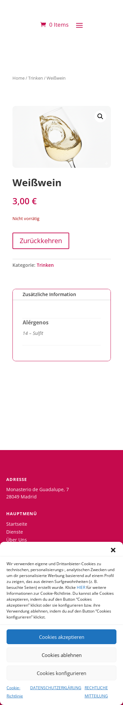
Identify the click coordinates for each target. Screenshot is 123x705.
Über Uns (16, 540)
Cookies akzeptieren (61, 637)
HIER (81, 587)
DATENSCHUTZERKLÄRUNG (55, 688)
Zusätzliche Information (49, 294)
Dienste (14, 532)
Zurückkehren (41, 240)
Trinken (35, 78)
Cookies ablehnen (62, 655)
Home (18, 78)
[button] (113, 550)
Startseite (16, 524)
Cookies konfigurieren (61, 673)
